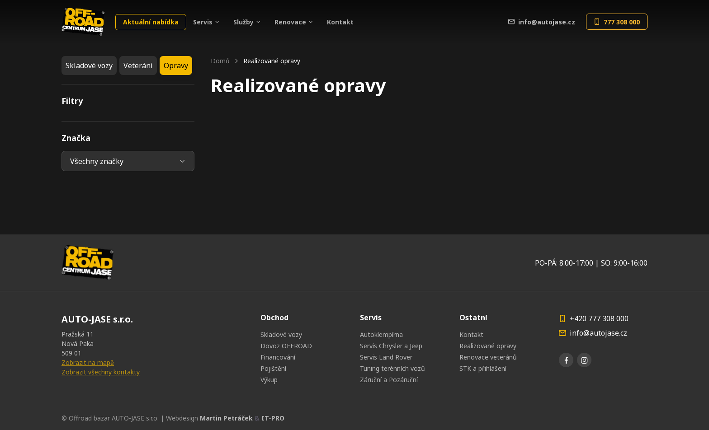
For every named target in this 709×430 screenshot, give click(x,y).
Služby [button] (243, 22)
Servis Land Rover (386, 357)
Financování (277, 357)
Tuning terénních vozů (392, 368)
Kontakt (340, 22)
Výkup (269, 379)
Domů (220, 60)
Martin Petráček (226, 418)
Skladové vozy (89, 65)
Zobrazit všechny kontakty (100, 372)
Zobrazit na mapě (87, 362)
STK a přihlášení (482, 368)
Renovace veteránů (488, 357)
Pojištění (273, 368)
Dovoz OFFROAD (286, 345)
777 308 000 (617, 22)
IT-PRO (272, 418)
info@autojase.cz (541, 22)
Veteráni (138, 65)
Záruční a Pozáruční (389, 379)
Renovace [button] (290, 22)
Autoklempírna (381, 334)
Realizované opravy (487, 345)
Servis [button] (203, 22)
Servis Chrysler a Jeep (391, 345)
